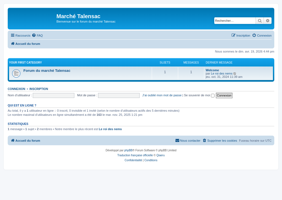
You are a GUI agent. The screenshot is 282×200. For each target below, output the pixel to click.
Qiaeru (160, 155)
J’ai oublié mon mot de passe (161, 95)
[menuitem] (37, 35)
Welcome (212, 70)
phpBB (128, 150)
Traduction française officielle (135, 155)
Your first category (25, 62)
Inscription (38, 89)
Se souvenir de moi (199, 95)
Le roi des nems (221, 73)
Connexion (16, 89)
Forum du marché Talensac (46, 71)
